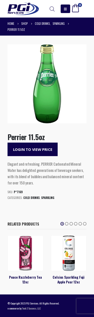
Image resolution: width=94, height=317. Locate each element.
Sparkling (47, 198)
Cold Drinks (31, 198)
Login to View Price (32, 149)
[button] (62, 224)
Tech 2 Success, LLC (31, 308)
